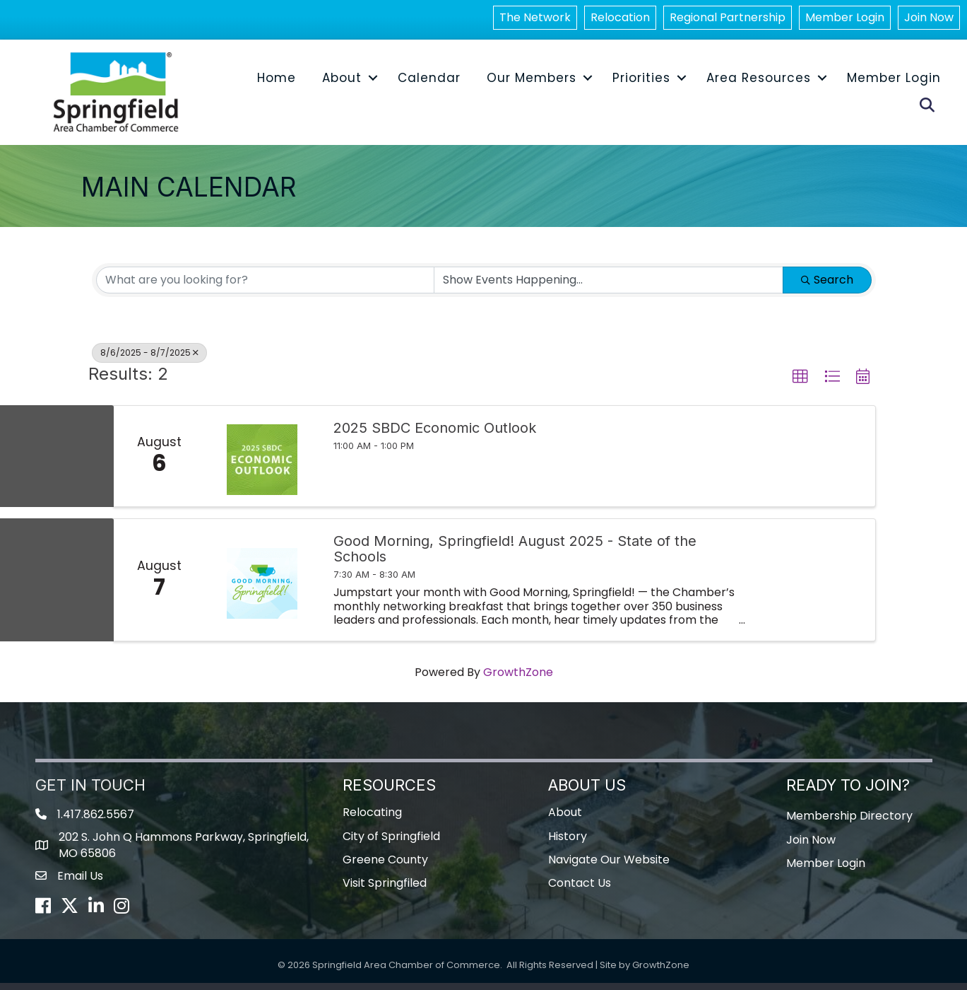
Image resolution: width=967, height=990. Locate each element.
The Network (535, 20)
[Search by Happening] (608, 287)
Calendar (428, 83)
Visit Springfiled (385, 890)
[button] (800, 384)
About (341, 83)
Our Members (531, 83)
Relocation (620, 20)
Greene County (385, 866)
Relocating (372, 820)
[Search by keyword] (265, 287)
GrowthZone (518, 679)
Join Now (929, 20)
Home (275, 83)
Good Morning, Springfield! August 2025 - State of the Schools (514, 555)
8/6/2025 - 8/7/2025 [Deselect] (149, 360)
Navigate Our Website (609, 866)
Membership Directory (849, 823)
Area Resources (758, 83)
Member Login (844, 20)
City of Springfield (391, 843)
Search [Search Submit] (827, 287)
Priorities (641, 83)
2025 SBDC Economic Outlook (434, 435)
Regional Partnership (727, 20)
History (567, 843)
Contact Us (579, 890)
